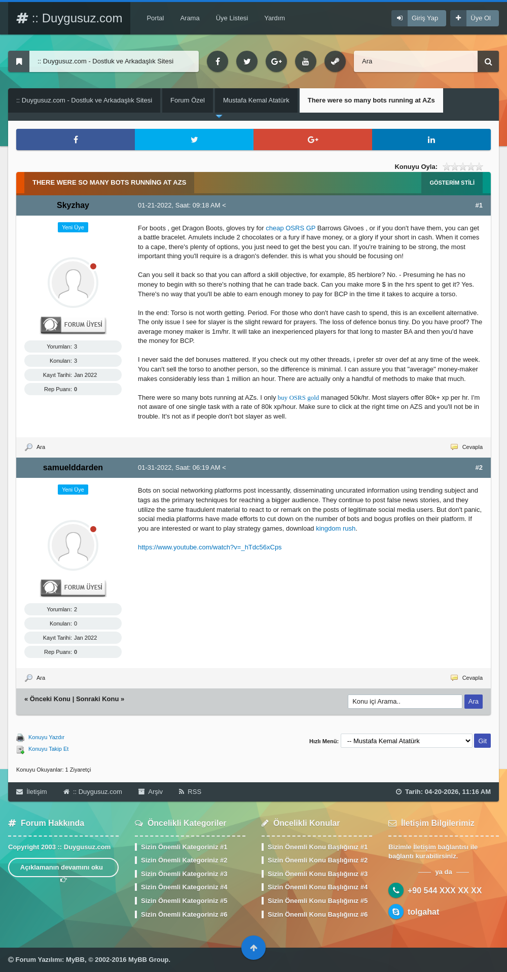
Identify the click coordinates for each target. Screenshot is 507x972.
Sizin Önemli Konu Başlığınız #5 (318, 901)
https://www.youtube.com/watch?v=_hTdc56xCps (210, 547)
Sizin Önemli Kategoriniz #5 (184, 901)
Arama (189, 18)
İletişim (31, 791)
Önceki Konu (50, 699)
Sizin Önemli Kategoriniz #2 (184, 860)
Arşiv (150, 791)
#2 (479, 467)
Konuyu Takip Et (48, 749)
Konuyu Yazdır (46, 737)
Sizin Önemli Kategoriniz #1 (184, 847)
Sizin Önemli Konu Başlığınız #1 (318, 847)
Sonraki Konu (97, 699)
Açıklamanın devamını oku (63, 870)
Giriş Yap (425, 18)
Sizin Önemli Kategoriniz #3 (184, 874)
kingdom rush (335, 528)
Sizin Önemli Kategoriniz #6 (184, 914)
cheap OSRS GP (290, 228)
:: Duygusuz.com (69, 18)
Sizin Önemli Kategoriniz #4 (184, 887)
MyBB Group (148, 959)
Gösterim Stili (452, 183)
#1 (479, 205)
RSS (190, 791)
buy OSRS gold (298, 397)
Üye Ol (480, 18)
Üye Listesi (232, 18)
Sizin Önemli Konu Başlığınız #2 (318, 860)
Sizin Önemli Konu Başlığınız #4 (318, 887)
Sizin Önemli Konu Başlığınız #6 (318, 914)
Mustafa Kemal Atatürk (256, 100)
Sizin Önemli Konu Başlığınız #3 (318, 874)
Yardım (274, 18)
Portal (155, 18)
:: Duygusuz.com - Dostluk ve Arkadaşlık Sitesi (84, 100)
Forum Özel (187, 100)
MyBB (75, 959)
